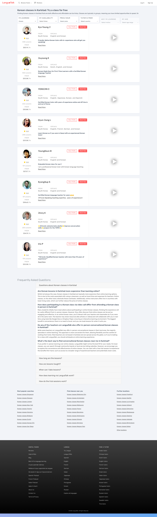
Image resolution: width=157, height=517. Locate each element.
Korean (66, 486)
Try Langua (67, 451)
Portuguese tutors (104, 486)
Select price (64, 20)
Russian (66, 490)
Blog (30, 458)
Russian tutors (103, 493)
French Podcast (33, 479)
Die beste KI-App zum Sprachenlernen (40, 472)
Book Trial (83, 27)
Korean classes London (24, 402)
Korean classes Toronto (24, 409)
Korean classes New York (25, 405)
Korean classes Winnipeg (75, 423)
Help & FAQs (32, 454)
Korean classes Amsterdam (75, 398)
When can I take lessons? (50, 370)
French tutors (103, 465)
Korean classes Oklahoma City (76, 394)
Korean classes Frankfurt (125, 394)
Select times (43, 20)
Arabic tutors (103, 451)
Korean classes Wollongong (75, 416)
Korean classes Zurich (24, 419)
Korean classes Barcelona (75, 412)
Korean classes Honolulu (25, 412)
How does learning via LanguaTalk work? (56, 376)
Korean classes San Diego (25, 426)
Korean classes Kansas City (26, 423)
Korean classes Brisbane (25, 416)
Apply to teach (33, 486)
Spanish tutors (103, 497)
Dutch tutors (103, 458)
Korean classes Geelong (124, 416)
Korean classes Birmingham (125, 423)
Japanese (67, 475)
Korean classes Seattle (124, 398)
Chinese (66, 479)
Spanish (66, 458)
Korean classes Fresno (74, 409)
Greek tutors (103, 472)
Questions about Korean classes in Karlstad (58, 285)
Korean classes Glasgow (25, 398)
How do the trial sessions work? (53, 381)
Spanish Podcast (34, 475)
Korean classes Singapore (25, 394)
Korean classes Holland (124, 405)
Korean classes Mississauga (125, 412)
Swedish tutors (103, 500)
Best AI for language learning (37, 461)
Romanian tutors (104, 490)
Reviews (31, 451)
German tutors (103, 468)
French (66, 465)
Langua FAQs (68, 454)
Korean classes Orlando (74, 419)
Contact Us (32, 493)
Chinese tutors (103, 454)
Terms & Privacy (34, 497)
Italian (66, 472)
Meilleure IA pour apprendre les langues (40, 468)
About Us (31, 490)
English (66, 461)
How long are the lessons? (50, 358)
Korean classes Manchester (75, 402)
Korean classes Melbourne (75, 405)
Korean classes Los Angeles (125, 402)
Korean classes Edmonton (125, 409)
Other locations (122, 430)
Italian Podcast (33, 483)
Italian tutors (103, 475)
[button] (42, 45)
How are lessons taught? (50, 364)
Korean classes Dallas (124, 426)
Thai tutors (102, 504)
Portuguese (67, 483)
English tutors (103, 461)
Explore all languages (70, 493)
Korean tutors (103, 483)
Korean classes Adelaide (124, 419)
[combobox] (27, 20)
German (66, 468)
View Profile (72, 27)
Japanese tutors (104, 479)
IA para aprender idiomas (36, 465)
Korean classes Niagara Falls (76, 426)
